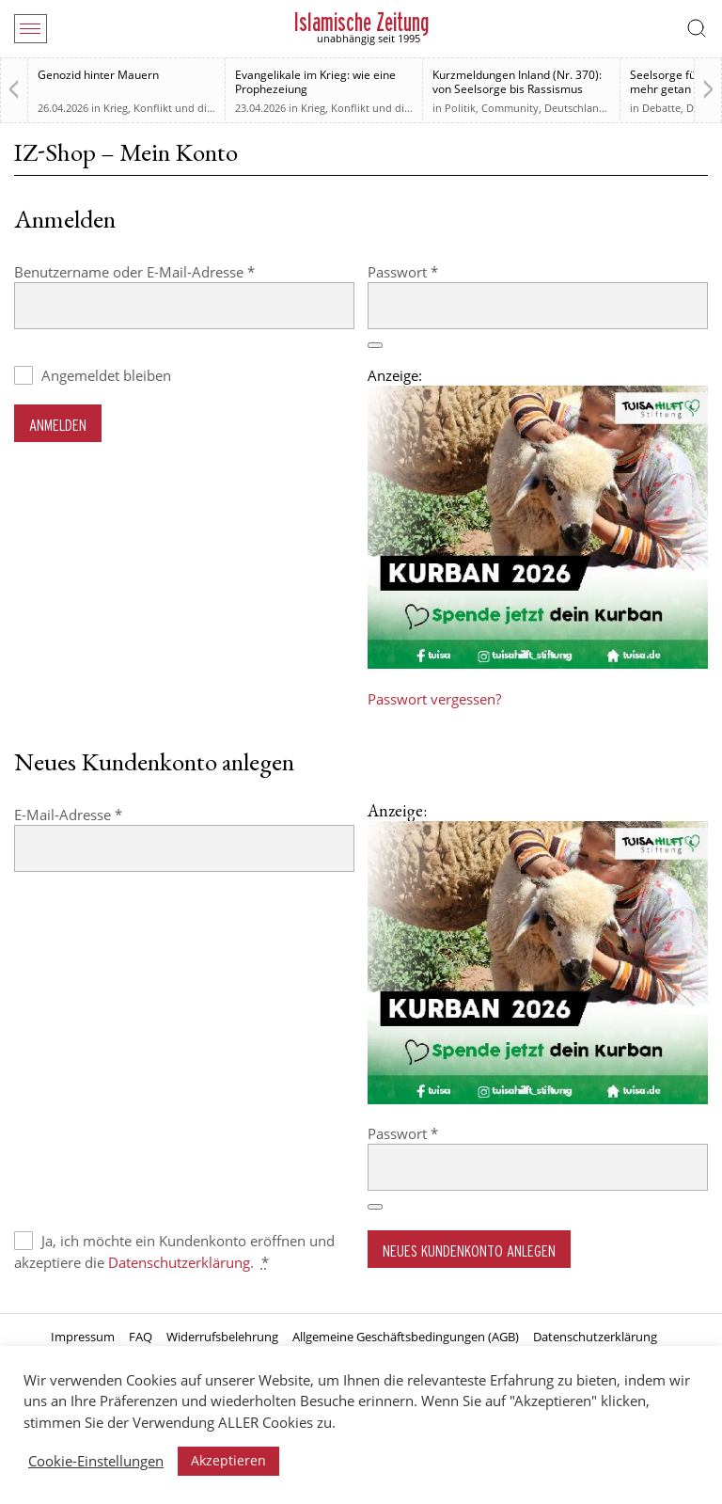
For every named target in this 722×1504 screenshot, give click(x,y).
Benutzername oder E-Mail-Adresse (172, 271)
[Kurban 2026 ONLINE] (538, 663)
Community (510, 108)
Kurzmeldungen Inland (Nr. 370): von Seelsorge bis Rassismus (517, 82)
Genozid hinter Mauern (98, 75)
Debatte (661, 108)
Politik (460, 108)
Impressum (83, 1336)
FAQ (140, 1336)
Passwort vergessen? (434, 698)
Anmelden (57, 425)
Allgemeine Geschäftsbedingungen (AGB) (405, 1336)
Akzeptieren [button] (228, 1460)
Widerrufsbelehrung (222, 1336)
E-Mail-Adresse (105, 814)
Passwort (440, 271)
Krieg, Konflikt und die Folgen (175, 108)
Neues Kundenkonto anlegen (469, 1250)
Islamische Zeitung (361, 22)
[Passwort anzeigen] (375, 345)
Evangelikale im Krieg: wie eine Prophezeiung (315, 82)
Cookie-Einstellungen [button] (96, 1460)
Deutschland (574, 108)
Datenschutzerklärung (179, 1262)
